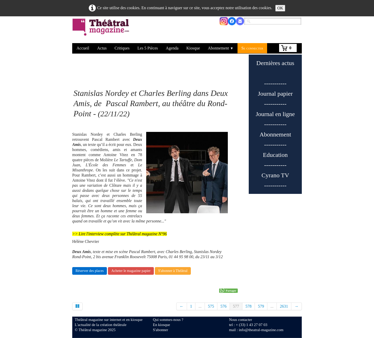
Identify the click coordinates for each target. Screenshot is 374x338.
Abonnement (220, 48)
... (200, 306)
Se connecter (252, 48)
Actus (102, 48)
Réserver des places (90, 271)
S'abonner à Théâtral (173, 271)
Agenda (172, 48)
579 (261, 306)
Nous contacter (240, 320)
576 (223, 306)
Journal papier (275, 93)
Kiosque (193, 48)
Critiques (122, 48)
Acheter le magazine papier (131, 271)
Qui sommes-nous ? (168, 320)
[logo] (102, 30)
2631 (284, 306)
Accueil (83, 48)
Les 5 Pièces (148, 48)
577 (236, 306)
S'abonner (160, 330)
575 (211, 306)
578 (248, 306)
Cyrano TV (275, 175)
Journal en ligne (275, 114)
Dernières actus (275, 63)
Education (275, 155)
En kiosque (161, 325)
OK (280, 8)
